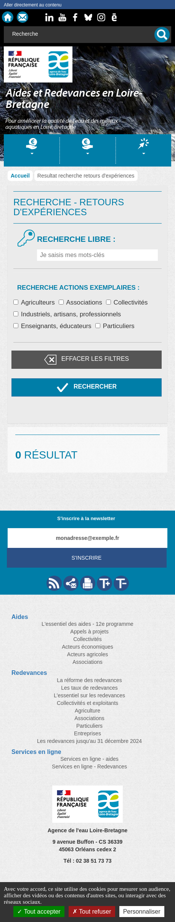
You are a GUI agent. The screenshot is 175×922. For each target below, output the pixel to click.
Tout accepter (38, 911)
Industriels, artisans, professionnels (67, 314)
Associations (80, 302)
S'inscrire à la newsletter (86, 518)
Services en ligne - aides (89, 759)
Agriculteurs (34, 302)
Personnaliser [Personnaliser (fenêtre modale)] (142, 911)
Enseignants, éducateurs (52, 326)
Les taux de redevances (89, 688)
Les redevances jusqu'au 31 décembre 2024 (89, 741)
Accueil (20, 176)
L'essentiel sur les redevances (89, 695)
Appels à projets (89, 631)
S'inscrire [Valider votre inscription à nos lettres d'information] (87, 558)
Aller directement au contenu (32, 5)
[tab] (31, 150)
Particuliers (115, 326)
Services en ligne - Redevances (89, 766)
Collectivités (127, 302)
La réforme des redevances (89, 680)
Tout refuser (91, 911)
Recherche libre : (76, 239)
